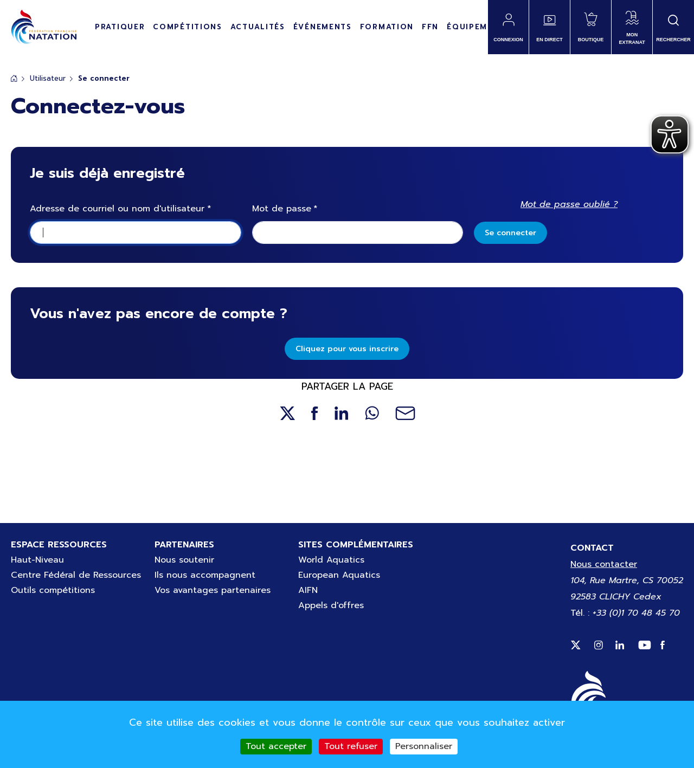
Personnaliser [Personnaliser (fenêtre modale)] (423, 746)
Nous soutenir (184, 560)
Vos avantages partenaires (213, 590)
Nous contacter (603, 564)
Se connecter (510, 232)
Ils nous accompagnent (205, 575)
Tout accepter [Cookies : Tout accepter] (276, 746)
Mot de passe (281, 209)
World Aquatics (331, 560)
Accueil (14, 78)
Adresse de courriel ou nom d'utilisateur (117, 209)
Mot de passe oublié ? (569, 204)
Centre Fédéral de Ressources (76, 575)
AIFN (308, 590)
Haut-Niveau (37, 560)
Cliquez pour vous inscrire (347, 348)
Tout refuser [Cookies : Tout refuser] (350, 746)
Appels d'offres (331, 605)
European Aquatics (339, 575)
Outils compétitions (53, 590)
